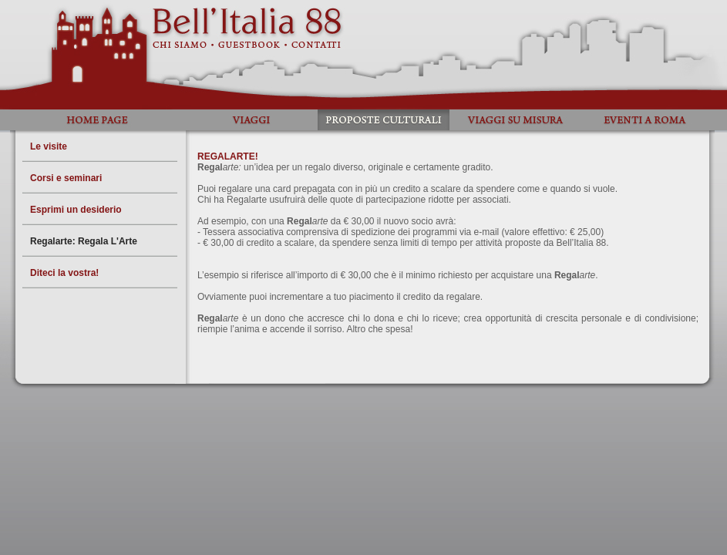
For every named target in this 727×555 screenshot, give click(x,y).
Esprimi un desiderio (76, 209)
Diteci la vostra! (64, 272)
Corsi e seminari (66, 178)
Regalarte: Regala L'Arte (83, 241)
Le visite (48, 146)
